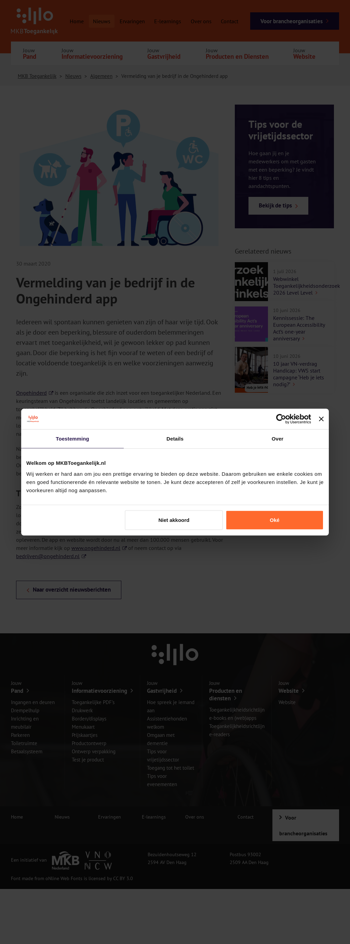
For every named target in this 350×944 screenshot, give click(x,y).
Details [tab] (175, 439)
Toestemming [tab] (72, 439)
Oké (274, 520)
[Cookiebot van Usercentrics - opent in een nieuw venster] (281, 419)
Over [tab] (278, 439)
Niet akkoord (173, 520)
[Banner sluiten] (321, 419)
